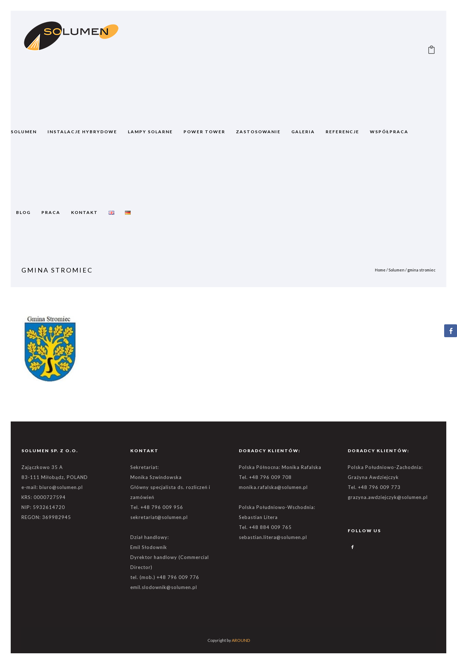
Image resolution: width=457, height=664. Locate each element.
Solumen (396, 270)
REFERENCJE (342, 131)
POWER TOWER (204, 131)
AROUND (241, 640)
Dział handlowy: (149, 537)
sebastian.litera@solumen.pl (273, 537)
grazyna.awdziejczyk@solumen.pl (388, 497)
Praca (50, 212)
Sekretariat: (144, 467)
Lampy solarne (150, 131)
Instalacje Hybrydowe (82, 131)
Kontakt (84, 212)
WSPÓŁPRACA (389, 131)
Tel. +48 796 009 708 (265, 477)
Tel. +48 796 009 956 (156, 507)
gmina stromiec (421, 270)
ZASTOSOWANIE (258, 131)
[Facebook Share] (450, 330)
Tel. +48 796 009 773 (374, 487)
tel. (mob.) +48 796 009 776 (164, 577)
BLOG (23, 212)
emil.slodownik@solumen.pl (163, 587)
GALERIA (303, 131)
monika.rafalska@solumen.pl (273, 487)
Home (380, 270)
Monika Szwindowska (156, 477)
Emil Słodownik (148, 547)
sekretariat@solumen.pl (159, 517)
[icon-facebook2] (353, 547)
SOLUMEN (24, 131)
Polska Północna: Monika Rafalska (280, 467)
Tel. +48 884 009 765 (265, 527)
